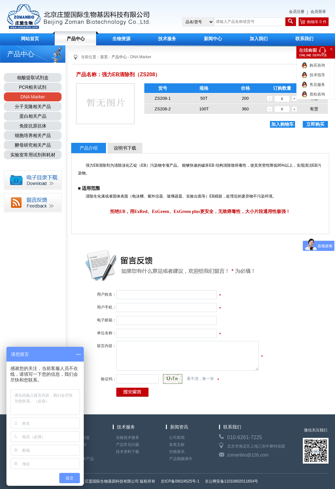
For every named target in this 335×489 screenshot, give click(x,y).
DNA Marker (32, 96)
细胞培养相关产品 (33, 135)
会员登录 (318, 11)
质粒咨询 (317, 94)
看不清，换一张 (200, 378)
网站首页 (30, 38)
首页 (104, 57)
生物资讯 (177, 451)
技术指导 (317, 75)
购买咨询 (317, 65)
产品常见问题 (127, 444)
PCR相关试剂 (33, 87)
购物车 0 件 (317, 22)
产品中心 (76, 38)
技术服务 (167, 38)
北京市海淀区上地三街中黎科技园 (256, 446)
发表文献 (177, 444)
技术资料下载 (127, 451)
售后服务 (317, 84)
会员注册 (296, 11)
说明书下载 (125, 148)
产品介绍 (89, 148)
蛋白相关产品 (32, 116)
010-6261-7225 (244, 437)
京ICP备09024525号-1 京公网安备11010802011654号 (209, 481)
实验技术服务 (127, 437)
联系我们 (304, 38)
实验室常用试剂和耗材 (32, 154)
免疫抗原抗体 (32, 125)
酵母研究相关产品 (33, 145)
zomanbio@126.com (248, 454)
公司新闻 (177, 437)
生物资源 (121, 38)
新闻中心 (213, 38)
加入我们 (259, 38)
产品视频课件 (180, 459)
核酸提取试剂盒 (33, 77)
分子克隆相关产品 (33, 106)
